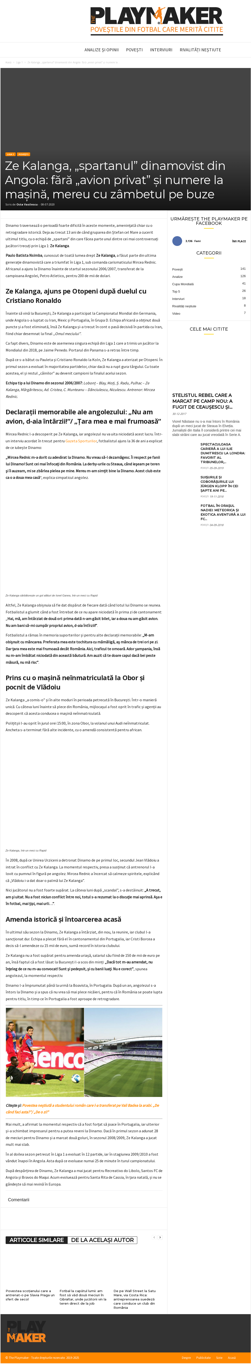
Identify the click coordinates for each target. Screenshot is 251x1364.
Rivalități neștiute (200, 50)
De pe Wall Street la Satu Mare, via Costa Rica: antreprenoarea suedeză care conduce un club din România (134, 1299)
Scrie (219, 1358)
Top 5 (176, 291)
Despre (186, 1358)
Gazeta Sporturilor (81, 440)
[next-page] (160, 1237)
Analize (177, 277)
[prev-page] (154, 1237)
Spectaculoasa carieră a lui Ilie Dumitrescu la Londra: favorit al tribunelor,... (223, 453)
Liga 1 (19, 62)
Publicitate (203, 1358)
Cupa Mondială (183, 284)
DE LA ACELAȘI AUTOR (102, 1240)
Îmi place (239, 241)
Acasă (8, 62)
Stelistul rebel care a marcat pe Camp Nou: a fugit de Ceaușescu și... (202, 401)
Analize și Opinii (102, 50)
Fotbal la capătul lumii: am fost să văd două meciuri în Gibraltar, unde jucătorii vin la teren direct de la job (83, 1297)
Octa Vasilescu (27, 204)
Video (176, 313)
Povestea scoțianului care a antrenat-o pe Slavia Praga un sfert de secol (30, 1295)
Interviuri (161, 50)
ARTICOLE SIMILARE (37, 1240)
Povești (134, 50)
